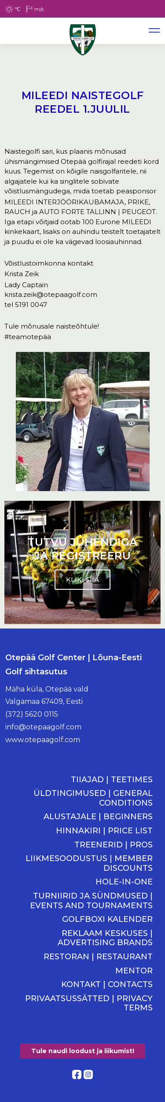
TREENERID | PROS (113, 845)
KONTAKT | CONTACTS (107, 984)
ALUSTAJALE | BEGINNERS (98, 816)
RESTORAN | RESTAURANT (98, 956)
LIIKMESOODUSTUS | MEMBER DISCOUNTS (89, 863)
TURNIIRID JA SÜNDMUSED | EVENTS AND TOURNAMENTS (91, 900)
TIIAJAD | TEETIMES (112, 779)
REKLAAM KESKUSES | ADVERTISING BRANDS (105, 938)
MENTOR (134, 971)
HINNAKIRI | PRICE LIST (104, 831)
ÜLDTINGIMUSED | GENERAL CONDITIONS (93, 798)
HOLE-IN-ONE (124, 882)
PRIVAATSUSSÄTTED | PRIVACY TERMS (89, 1003)
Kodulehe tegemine (82, 1084)
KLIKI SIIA (82, 579)
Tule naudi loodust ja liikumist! (82, 1051)
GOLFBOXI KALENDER (107, 919)
